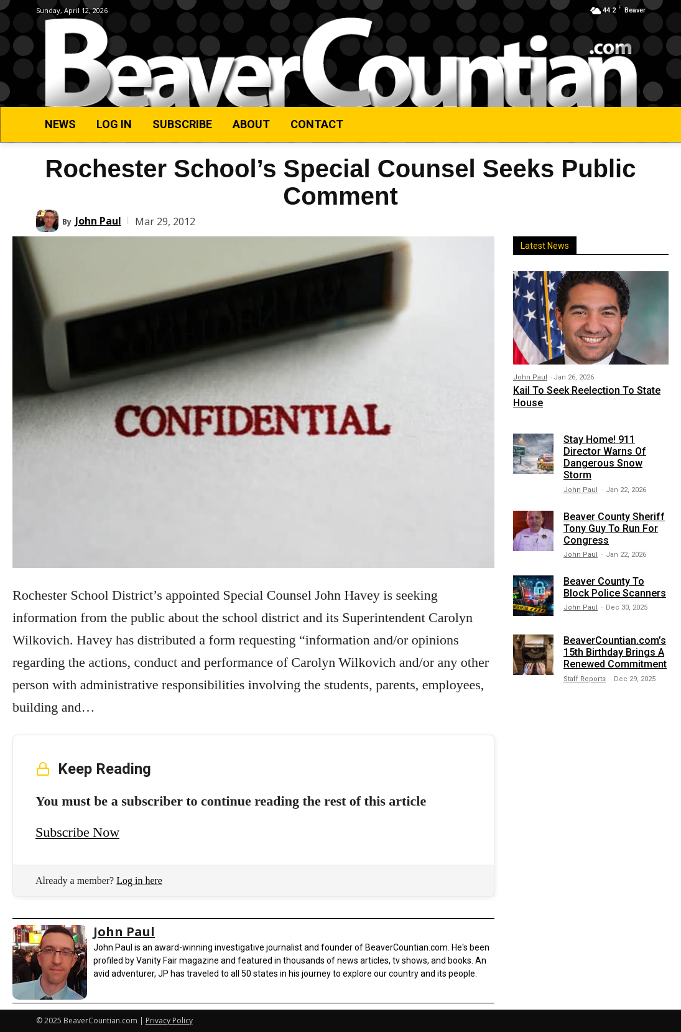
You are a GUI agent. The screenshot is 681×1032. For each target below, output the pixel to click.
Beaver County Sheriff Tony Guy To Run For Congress (614, 528)
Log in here (139, 880)
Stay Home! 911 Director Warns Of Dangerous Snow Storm (604, 457)
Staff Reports (584, 679)
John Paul (98, 221)
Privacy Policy (169, 1020)
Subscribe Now (77, 832)
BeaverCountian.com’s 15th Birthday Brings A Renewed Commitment (615, 652)
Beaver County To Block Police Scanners (614, 587)
